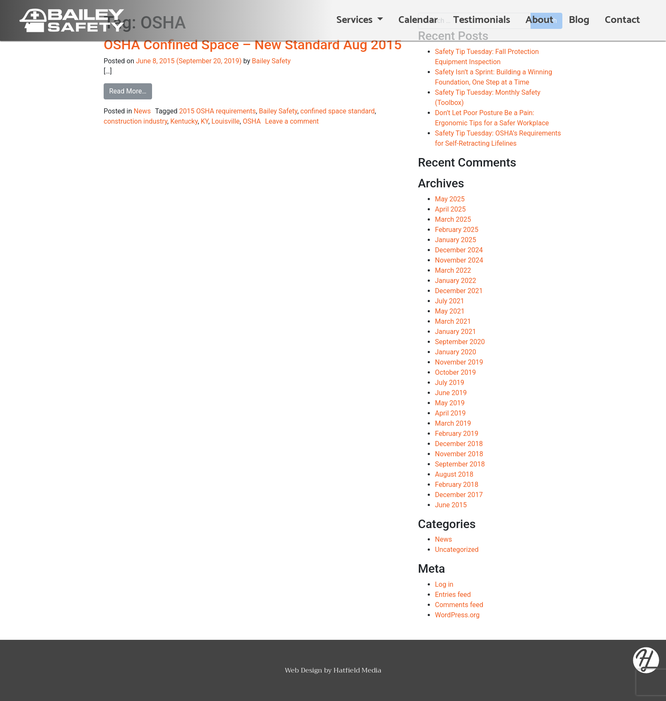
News (142, 111)
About (539, 20)
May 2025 (450, 199)
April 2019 (450, 413)
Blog (579, 20)
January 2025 (455, 240)
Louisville (226, 121)
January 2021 (455, 332)
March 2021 (453, 321)
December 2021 (459, 291)
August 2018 (454, 474)
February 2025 (456, 230)
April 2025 (450, 209)
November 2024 (459, 260)
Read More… (130, 90)
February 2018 (456, 485)
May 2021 (450, 311)
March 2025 (453, 219)
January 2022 (455, 281)
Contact (622, 20)
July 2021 (449, 301)
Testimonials (481, 20)
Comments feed (459, 605)
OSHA (252, 121)
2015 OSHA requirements (217, 111)
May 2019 (450, 403)
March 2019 (453, 423)
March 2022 (453, 270)
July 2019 (449, 383)
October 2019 (455, 372)
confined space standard (337, 111)
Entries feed (453, 595)
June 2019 (451, 393)
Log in (444, 584)
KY (205, 121)
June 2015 (451, 505)
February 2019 (456, 434)
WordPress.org (457, 615)
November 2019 (459, 362)
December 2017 (459, 495)
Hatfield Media (357, 670)
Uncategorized (457, 550)
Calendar (418, 20)
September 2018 (460, 464)
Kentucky (184, 121)
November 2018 (459, 454)
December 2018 (459, 444)
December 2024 (459, 250)
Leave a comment (292, 121)
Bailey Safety (271, 61)
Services (355, 20)
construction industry (135, 121)
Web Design (303, 670)
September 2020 (460, 342)
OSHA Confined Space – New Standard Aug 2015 (253, 45)
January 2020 (455, 352)
